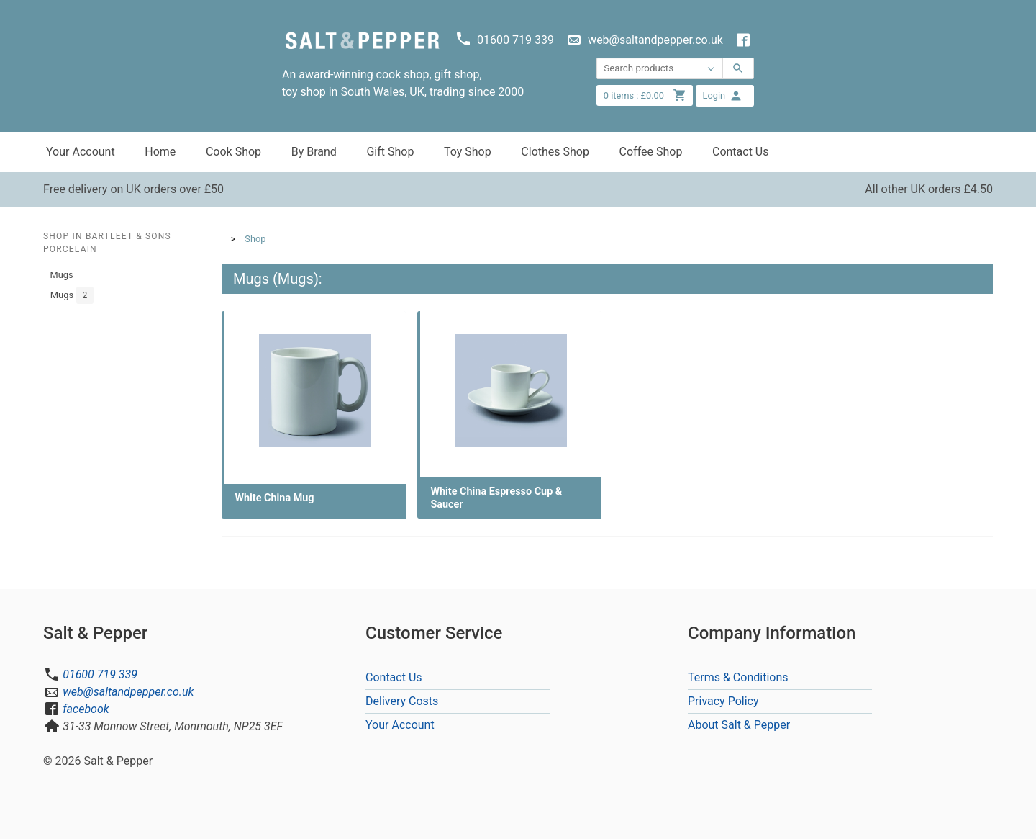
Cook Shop (233, 151)
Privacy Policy (723, 701)
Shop (255, 238)
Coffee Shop (651, 151)
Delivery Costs (401, 701)
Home (160, 151)
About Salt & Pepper (739, 725)
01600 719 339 (100, 674)
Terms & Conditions (738, 677)
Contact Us (740, 151)
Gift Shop (390, 151)
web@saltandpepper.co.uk (128, 692)
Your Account (80, 151)
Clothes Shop (555, 151)
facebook (86, 709)
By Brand (314, 151)
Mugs (61, 274)
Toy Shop (467, 151)
